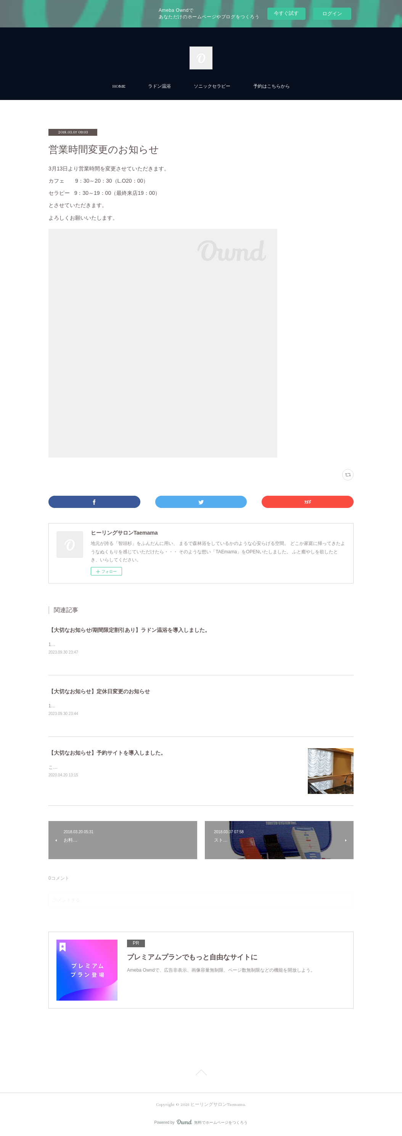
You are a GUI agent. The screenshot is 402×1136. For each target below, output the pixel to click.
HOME (119, 86)
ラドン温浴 (159, 86)
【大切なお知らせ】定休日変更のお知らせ (99, 692)
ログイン (332, 13)
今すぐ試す (286, 13)
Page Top (201, 1074)
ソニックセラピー (212, 86)
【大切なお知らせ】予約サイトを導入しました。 (107, 753)
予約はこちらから (271, 86)
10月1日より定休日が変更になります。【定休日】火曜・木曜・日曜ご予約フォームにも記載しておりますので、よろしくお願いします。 (189, 706)
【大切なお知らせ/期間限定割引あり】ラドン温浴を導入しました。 (129, 630)
